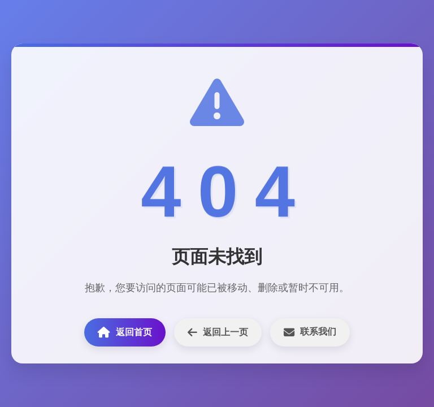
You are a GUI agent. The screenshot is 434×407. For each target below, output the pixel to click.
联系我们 (310, 332)
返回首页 (125, 332)
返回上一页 (218, 332)
